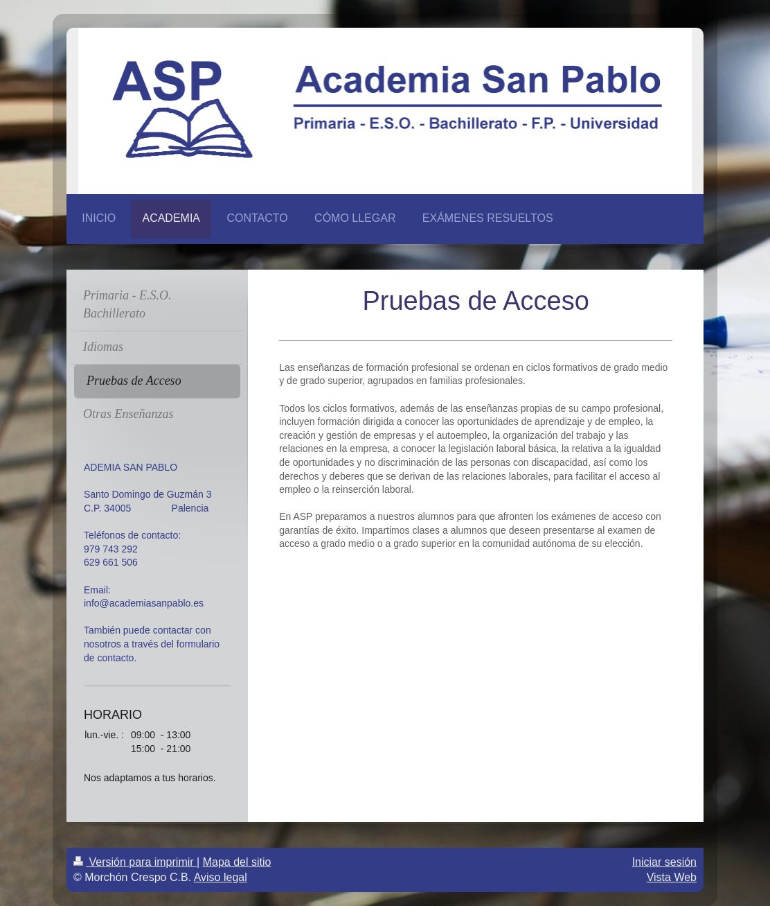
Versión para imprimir (135, 862)
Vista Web (672, 877)
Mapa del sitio (237, 862)
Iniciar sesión (664, 862)
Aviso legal (220, 877)
